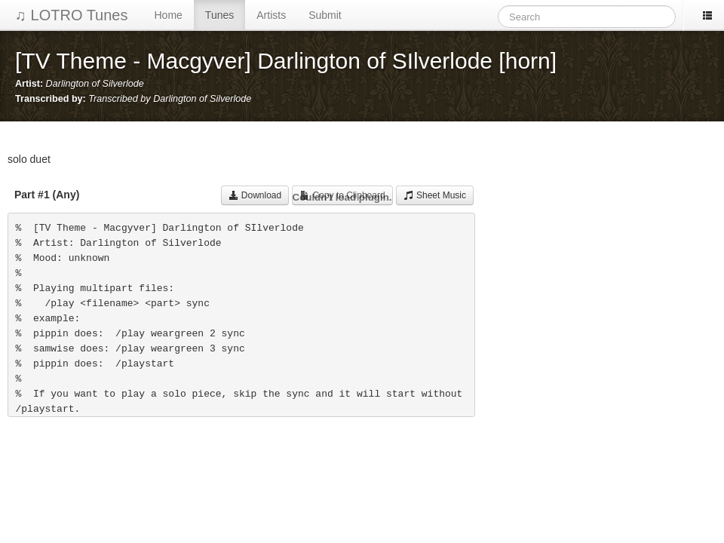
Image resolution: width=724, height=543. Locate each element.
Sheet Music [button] (434, 195)
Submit (325, 15)
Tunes (219, 15)
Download (255, 195)
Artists (271, 15)
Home (169, 15)
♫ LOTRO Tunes (71, 15)
